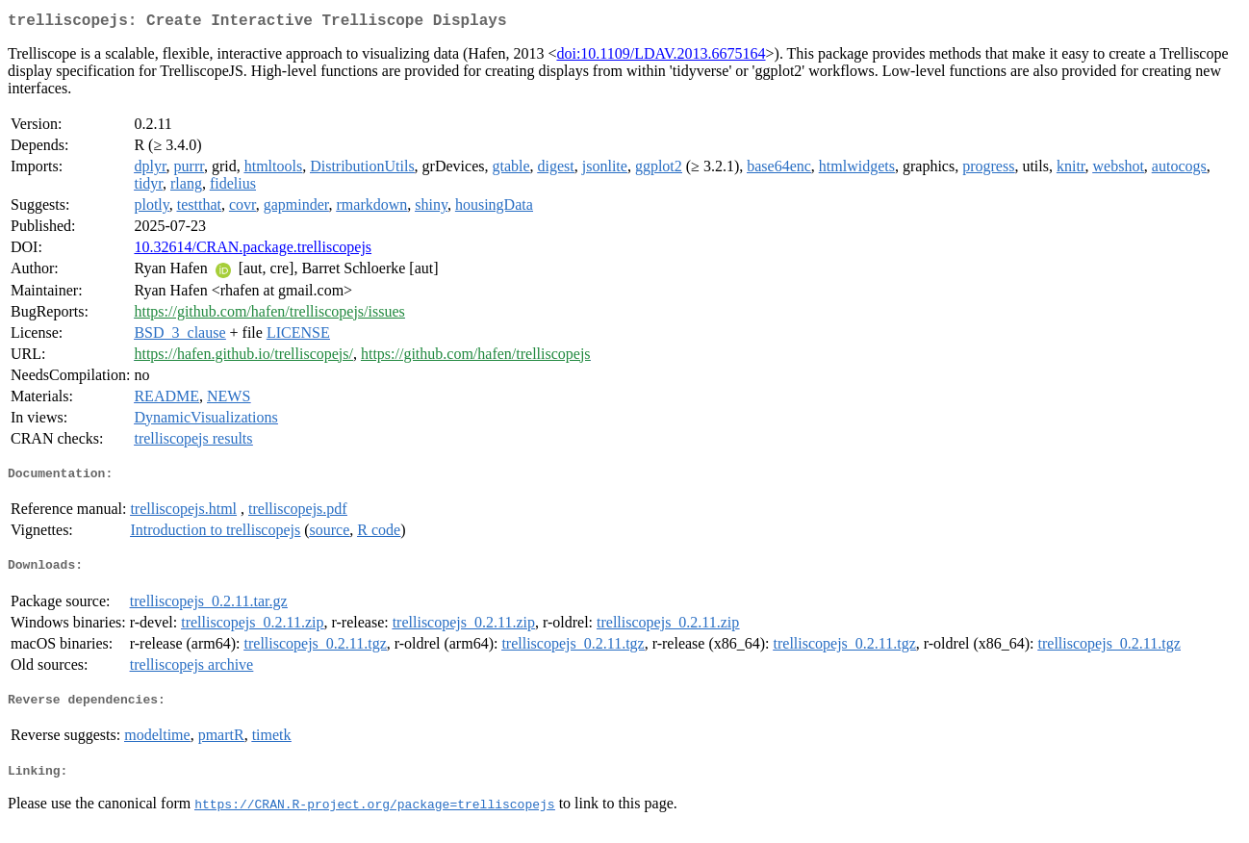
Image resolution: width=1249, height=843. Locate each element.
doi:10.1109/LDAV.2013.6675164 (660, 57)
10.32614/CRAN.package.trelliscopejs (252, 251)
